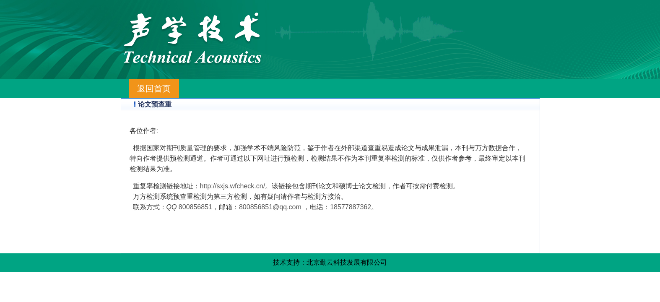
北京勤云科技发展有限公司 (347, 262)
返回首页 (154, 88)
